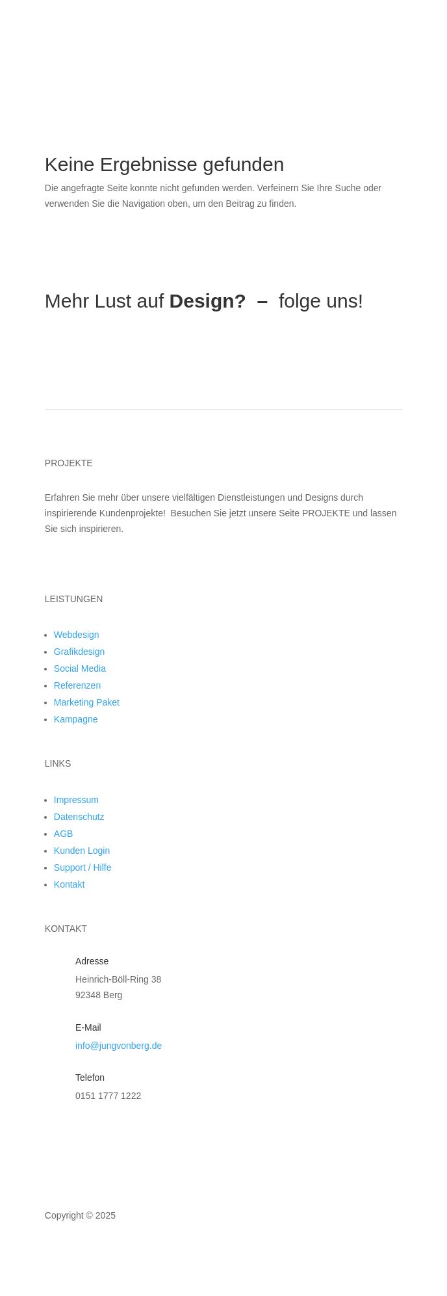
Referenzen (77, 685)
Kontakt (69, 884)
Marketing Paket (87, 702)
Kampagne (76, 719)
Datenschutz (79, 817)
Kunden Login (82, 850)
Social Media (80, 668)
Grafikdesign (79, 651)
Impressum (76, 800)
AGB (63, 833)
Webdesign (76, 634)
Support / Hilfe (83, 867)
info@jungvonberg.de (118, 1045)
